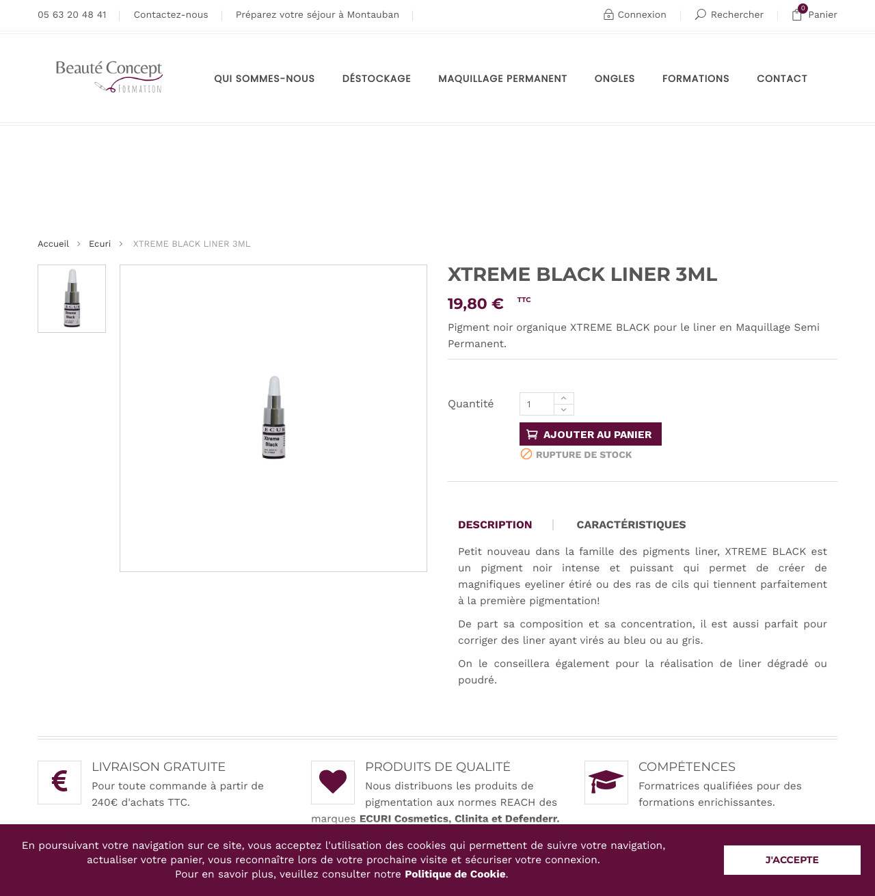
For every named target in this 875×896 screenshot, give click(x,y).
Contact (782, 78)
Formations (695, 78)
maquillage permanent (502, 78)
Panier (814, 15)
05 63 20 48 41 (72, 15)
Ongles (615, 78)
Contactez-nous (170, 15)
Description (495, 524)
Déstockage (377, 78)
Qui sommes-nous (264, 78)
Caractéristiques (631, 524)
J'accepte (792, 860)
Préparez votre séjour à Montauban (317, 15)
